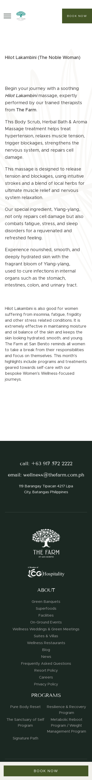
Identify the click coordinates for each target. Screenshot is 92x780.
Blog (46, 650)
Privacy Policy (46, 684)
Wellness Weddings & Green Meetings (46, 629)
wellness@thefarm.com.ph (53, 475)
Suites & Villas (46, 636)
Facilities (46, 615)
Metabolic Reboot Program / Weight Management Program (66, 725)
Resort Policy (46, 670)
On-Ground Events (46, 622)
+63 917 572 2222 (51, 463)
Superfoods (46, 608)
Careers (46, 677)
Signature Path (25, 738)
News (46, 656)
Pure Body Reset (25, 707)
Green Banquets (46, 601)
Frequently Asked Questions (46, 663)
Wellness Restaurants (46, 643)
